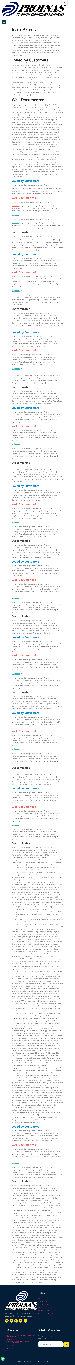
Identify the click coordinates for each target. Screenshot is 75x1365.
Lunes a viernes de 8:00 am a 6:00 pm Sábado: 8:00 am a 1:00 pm (18, 1341)
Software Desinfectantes (46, 1314)
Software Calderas (44, 1311)
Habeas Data (10, 1349)
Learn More (16, 189)
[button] (4, 22)
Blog (39, 1308)
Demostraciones (43, 1304)
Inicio (40, 1298)
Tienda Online (42, 1301)
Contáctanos (10, 1346)
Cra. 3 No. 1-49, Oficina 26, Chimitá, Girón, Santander (21, 1336)
